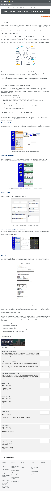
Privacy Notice (22, 492)
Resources (10, 7)
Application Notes (16, 7)
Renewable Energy (5, 482)
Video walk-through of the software (10, 328)
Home (2, 7)
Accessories (13, 479)
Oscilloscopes (13, 464)
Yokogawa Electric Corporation (7, 492)
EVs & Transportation (5, 469)
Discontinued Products (15, 481)
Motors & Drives (4, 473)
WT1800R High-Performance (7, 396)
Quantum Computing (5, 480)
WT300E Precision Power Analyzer (10, 325)
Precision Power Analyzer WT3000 (9, 361)
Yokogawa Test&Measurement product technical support (14, 331)
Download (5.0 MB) (46, 16)
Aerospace (3, 464)
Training (32, 473)
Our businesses (16, 492)
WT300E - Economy (6, 411)
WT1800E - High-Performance (8, 383)
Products (13, 462)
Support (32, 462)
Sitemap (40, 492)
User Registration (34, 471)
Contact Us (43, 462)
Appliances (4, 466)
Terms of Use (29, 492)
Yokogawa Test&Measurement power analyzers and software (15, 329)
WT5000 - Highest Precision (7, 440)
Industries (4, 462)
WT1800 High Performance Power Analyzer (10, 373)
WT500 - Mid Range (6, 425)
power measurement (8, 118)
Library (6, 7)
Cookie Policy (35, 492)
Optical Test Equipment (15, 470)
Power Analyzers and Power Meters (9, 351)
